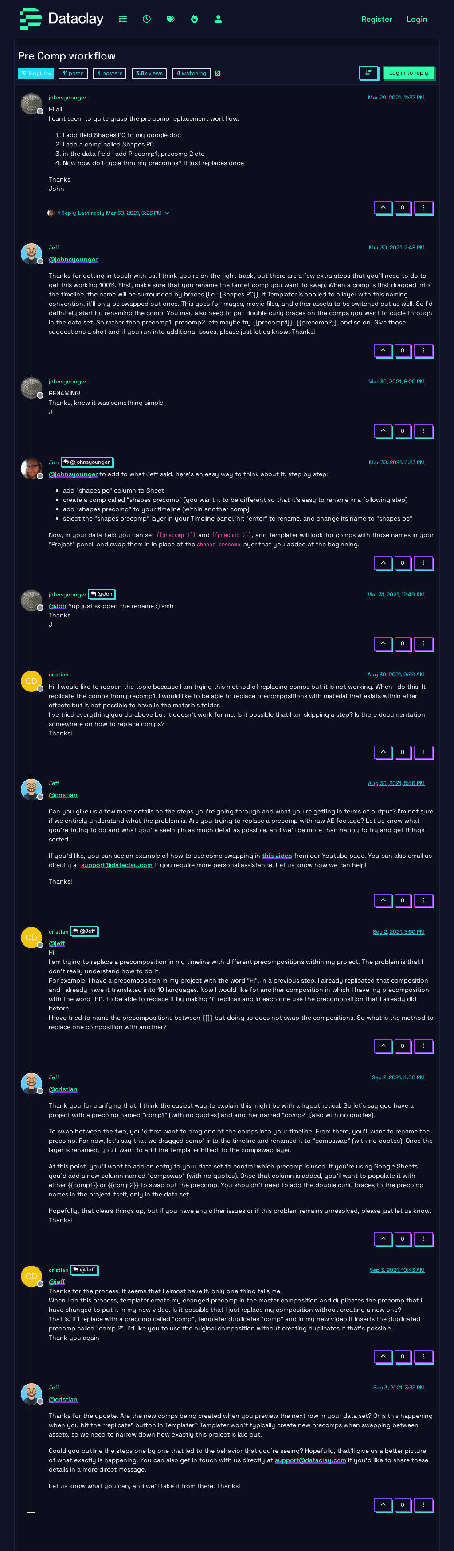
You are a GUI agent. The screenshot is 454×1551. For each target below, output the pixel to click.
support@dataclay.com (117, 865)
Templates (36, 73)
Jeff (54, 247)
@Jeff (84, 931)
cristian (59, 674)
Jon (54, 462)
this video (277, 856)
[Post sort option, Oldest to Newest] (368, 72)
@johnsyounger (86, 462)
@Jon (101, 593)
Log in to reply (408, 72)
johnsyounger (67, 97)
